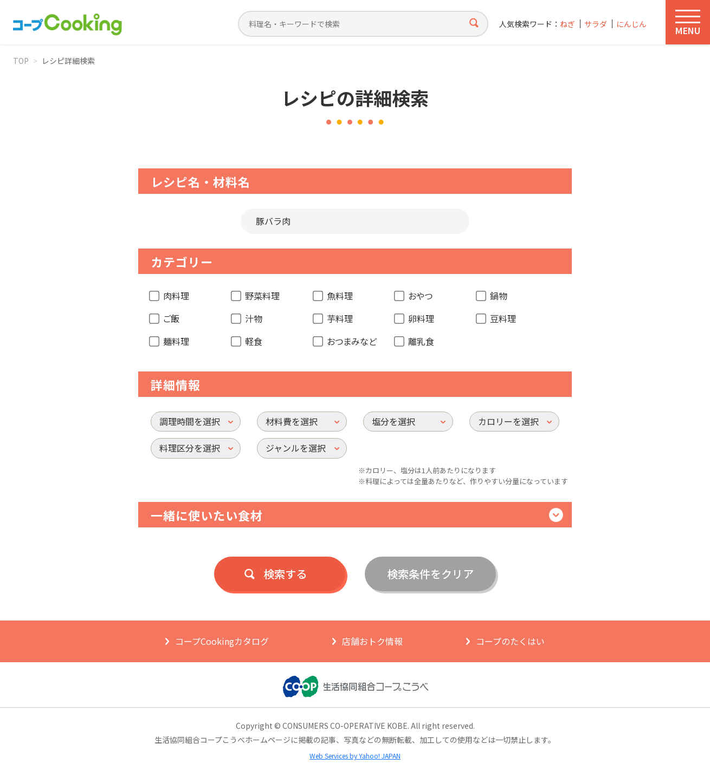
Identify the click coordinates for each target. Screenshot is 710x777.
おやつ (420, 295)
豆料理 (503, 318)
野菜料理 (262, 295)
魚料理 (340, 295)
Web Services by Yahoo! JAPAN (355, 755)
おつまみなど (352, 341)
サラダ (595, 24)
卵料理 (421, 318)
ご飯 (171, 318)
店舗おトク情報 (372, 641)
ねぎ (567, 24)
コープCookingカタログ (222, 641)
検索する (285, 574)
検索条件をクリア (430, 574)
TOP (21, 60)
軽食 (253, 341)
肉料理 (176, 295)
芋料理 (340, 318)
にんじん (631, 24)
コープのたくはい (510, 641)
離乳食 (421, 341)
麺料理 (176, 341)
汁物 (253, 318)
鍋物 (498, 295)
